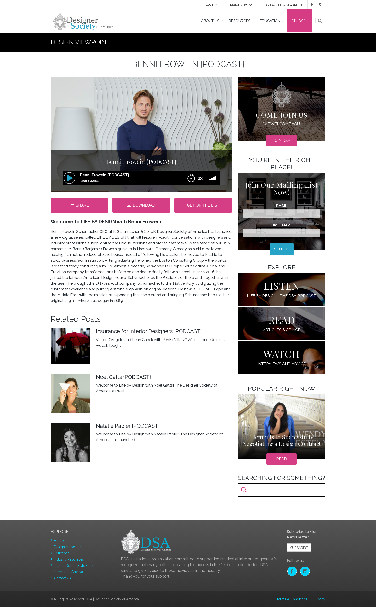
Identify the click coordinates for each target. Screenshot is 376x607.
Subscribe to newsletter (285, 4)
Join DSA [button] (298, 21)
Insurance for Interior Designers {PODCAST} (149, 331)
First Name (282, 225)
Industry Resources (69, 559)
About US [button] (210, 21)
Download (144, 205)
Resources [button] (239, 21)
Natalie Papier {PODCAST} (127, 426)
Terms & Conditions (291, 599)
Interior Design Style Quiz (73, 565)
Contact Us (62, 578)
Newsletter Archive (68, 572)
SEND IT (281, 249)
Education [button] (270, 21)
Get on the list (203, 205)
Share (82, 205)
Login (210, 4)
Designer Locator (67, 547)
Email (281, 206)
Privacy (319, 599)
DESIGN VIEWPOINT (243, 4)
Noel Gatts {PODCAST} (123, 377)
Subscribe (299, 548)
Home (59, 541)
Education (61, 553)
